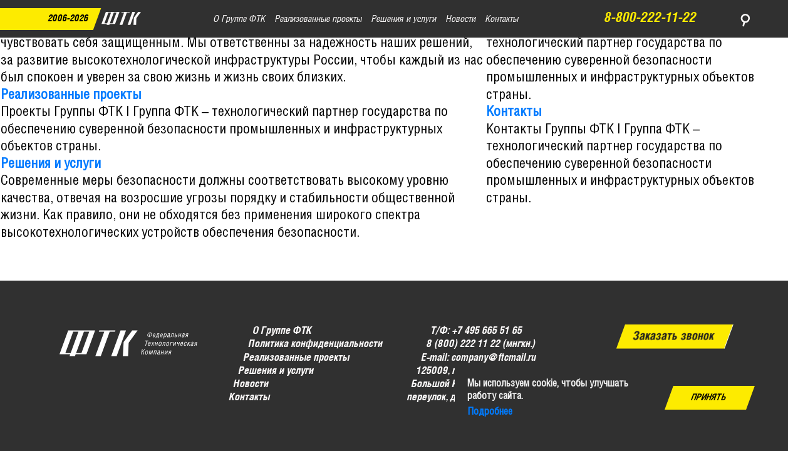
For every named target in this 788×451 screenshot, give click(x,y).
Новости (251, 384)
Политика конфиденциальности (315, 344)
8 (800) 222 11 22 (463, 344)
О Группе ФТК (282, 331)
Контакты (514, 112)
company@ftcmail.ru (493, 357)
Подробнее (489, 412)
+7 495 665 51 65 (487, 331)
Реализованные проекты (71, 95)
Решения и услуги (51, 164)
